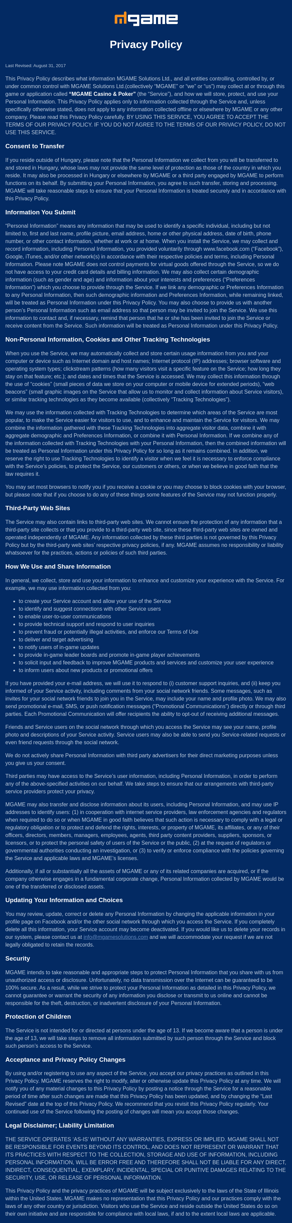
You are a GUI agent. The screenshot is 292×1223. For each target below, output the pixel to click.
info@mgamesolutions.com (116, 937)
